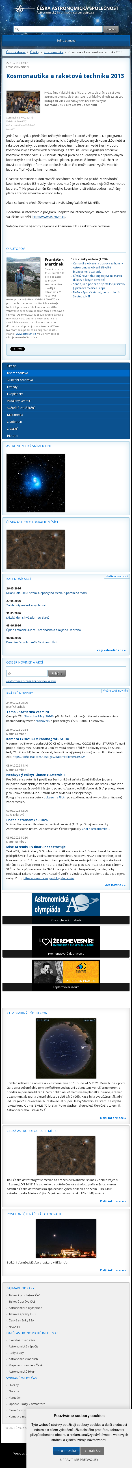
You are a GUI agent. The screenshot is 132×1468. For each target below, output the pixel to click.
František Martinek (17, 67)
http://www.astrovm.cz (48, 217)
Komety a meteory (21, 1416)
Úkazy (11, 366)
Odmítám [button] (93, 1451)
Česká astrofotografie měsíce (32, 522)
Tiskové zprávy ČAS (22, 1301)
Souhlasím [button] (67, 1451)
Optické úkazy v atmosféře (27, 1404)
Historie (12, 435)
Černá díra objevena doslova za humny (98, 263)
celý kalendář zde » (111, 650)
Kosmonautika (53, 52)
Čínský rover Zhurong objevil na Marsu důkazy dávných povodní (97, 278)
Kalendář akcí (18, 579)
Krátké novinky (19, 693)
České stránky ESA (21, 1320)
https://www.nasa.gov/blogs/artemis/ (49, 878)
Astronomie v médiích (23, 1359)
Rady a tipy (16, 1353)
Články (34, 52)
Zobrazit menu (66, 40)
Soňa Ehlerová (15, 815)
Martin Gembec (16, 734)
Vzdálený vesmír (18, 401)
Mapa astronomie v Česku (26, 1365)
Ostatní (12, 428)
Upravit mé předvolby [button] (79, 1459)
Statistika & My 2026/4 (39, 716)
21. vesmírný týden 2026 (27, 1013)
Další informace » (113, 1118)
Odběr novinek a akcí (24, 662)
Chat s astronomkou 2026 (27, 820)
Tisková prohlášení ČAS (25, 1295)
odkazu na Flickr (55, 797)
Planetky (15, 1397)
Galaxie (14, 1391)
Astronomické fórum (22, 1371)
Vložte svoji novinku (115, 690)
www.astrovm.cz (26, 333)
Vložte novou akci (117, 576)
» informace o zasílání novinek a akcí (31, 681)
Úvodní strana (16, 52)
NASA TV (14, 1327)
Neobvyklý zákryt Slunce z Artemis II (35, 775)
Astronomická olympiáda (25, 1308)
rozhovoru (43, 721)
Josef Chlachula (16, 707)
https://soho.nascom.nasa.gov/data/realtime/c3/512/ (49, 757)
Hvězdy (12, 387)
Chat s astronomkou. (96, 829)
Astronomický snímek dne (29, 446)
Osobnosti (14, 422)
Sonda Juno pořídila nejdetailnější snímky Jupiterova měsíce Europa (99, 286)
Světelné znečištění (21, 408)
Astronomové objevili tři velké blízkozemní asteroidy (92, 269)
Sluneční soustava (20, 380)
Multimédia (15, 415)
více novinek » (115, 885)
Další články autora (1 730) (89, 259)
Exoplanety (15, 394)
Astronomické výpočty (24, 1346)
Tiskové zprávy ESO (22, 1314)
